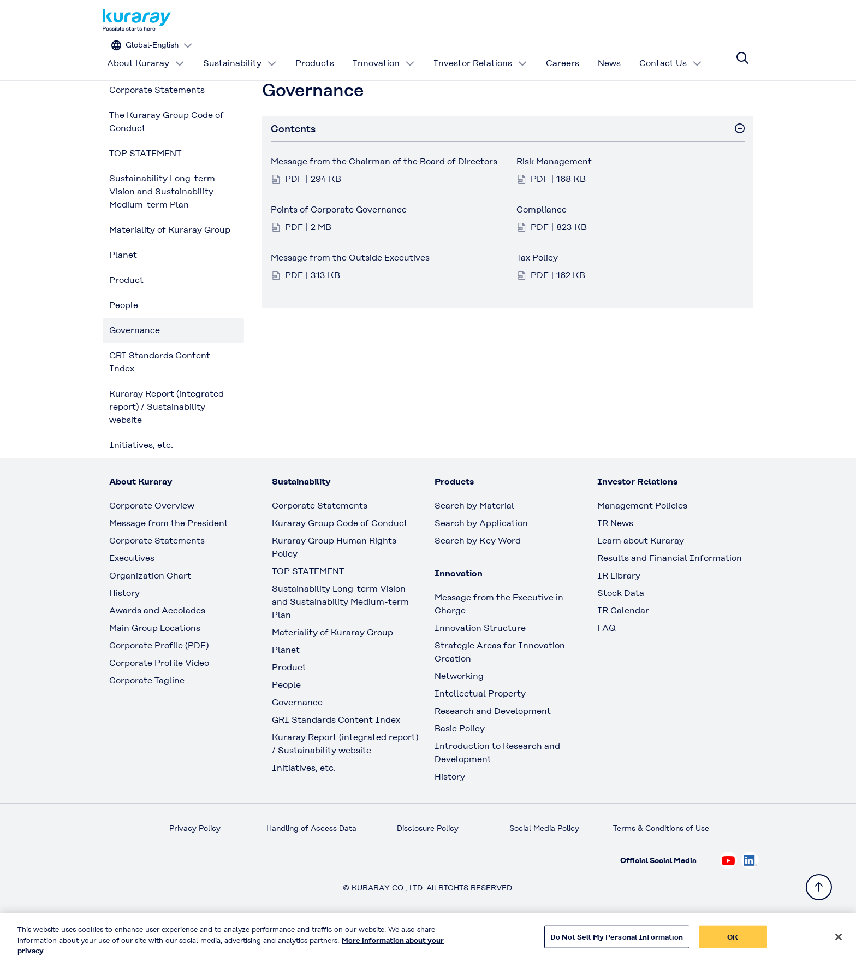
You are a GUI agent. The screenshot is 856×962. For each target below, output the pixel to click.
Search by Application (481, 556)
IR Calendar (623, 644)
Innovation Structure (480, 661)
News (609, 51)
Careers (562, 51)
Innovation (384, 51)
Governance (134, 363)
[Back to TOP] (819, 887)
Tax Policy (537, 291)
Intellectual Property (480, 727)
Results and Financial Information (669, 591)
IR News (615, 556)
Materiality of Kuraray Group (169, 263)
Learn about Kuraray (640, 574)
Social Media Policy (544, 861)
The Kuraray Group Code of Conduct (166, 155)
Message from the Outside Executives (350, 291)
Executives (131, 591)
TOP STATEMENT (145, 186)
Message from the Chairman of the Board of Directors (384, 195)
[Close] (839, 941)
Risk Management (554, 195)
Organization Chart (150, 609)
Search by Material (474, 539)
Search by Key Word (478, 574)
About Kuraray (146, 51)
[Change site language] (704, 20)
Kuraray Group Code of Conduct (340, 556)
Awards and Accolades (157, 644)
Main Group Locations (154, 661)
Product (126, 313)
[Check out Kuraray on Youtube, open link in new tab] (728, 893)
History (124, 626)
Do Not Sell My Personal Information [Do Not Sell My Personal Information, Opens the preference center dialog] (616, 941)
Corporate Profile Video (159, 696)
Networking (459, 709)
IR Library (618, 609)
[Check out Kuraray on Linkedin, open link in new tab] (750, 893)
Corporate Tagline (147, 714)
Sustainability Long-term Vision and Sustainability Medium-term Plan (162, 224)
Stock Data (620, 626)
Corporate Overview (151, 539)
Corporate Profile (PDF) (159, 679)
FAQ (606, 661)
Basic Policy (460, 762)
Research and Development (493, 744)
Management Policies (642, 539)
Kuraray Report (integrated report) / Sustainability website (166, 440)
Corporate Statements (157, 123)
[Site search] (742, 52)
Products (314, 51)
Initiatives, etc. (141, 478)
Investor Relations (480, 51)
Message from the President (168, 556)
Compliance (541, 243)
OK (732, 941)
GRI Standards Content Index (159, 395)
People (123, 338)
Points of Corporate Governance (339, 243)
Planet (123, 288)
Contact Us (670, 51)
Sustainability (240, 51)
